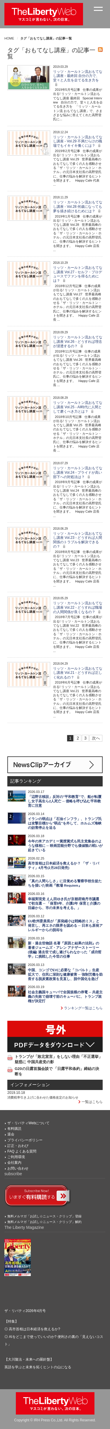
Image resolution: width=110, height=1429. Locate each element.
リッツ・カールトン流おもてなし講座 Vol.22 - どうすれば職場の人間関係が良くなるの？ (77, 607)
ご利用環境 (16, 1157)
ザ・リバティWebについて (28, 1123)
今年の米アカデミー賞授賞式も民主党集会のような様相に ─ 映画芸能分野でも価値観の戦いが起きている (65, 845)
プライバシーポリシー (25, 1140)
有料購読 (14, 1129)
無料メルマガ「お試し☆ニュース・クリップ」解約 (44, 1222)
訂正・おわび (17, 1146)
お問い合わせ (17, 1168)
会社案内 (14, 1162)
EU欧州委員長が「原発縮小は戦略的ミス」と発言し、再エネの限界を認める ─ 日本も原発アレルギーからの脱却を (65, 925)
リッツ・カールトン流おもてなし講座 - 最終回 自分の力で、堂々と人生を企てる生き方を (77, 78)
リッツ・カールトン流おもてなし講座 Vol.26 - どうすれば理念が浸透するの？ (77, 341)
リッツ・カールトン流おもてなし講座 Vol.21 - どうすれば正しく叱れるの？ (77, 672)
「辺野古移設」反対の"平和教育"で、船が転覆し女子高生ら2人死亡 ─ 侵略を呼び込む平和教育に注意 (64, 801)
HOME (9, 38)
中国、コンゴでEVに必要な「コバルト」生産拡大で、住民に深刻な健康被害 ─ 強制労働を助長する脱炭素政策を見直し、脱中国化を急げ (65, 974)
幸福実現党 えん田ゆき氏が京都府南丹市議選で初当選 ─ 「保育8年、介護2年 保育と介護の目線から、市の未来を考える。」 (64, 903)
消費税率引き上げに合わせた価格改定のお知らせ (42, 1097)
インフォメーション (30, 1084)
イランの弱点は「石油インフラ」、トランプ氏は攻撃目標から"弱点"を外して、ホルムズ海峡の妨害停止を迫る (65, 823)
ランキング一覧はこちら (82, 1008)
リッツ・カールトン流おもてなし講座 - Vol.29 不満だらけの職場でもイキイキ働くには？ (77, 141)
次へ (96, 738)
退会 (10, 1134)
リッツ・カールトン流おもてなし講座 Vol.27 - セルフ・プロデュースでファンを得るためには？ (77, 274)
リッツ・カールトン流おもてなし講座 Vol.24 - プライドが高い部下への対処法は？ (77, 472)
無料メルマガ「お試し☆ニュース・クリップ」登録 (44, 1216)
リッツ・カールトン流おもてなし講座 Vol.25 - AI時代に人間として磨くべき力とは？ (77, 407)
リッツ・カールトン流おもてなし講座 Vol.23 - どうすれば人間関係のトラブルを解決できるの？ (77, 540)
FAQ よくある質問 (21, 1151)
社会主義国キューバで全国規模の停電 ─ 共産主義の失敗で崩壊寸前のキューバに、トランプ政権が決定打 (65, 996)
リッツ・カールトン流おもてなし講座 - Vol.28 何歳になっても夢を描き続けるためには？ (77, 206)
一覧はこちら (90, 1102)
